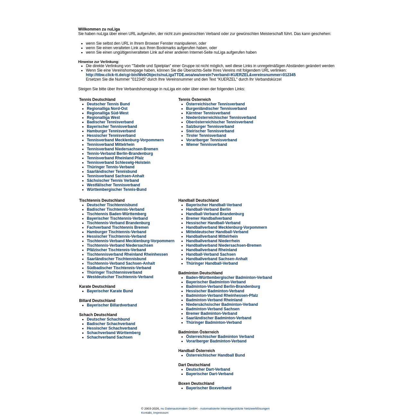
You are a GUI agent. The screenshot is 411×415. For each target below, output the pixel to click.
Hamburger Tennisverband (111, 131)
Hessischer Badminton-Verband (215, 291)
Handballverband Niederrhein (213, 241)
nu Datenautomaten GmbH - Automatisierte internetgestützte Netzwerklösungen (215, 408)
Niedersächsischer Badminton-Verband (222, 304)
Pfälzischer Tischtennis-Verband (116, 250)
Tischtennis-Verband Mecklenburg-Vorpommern (130, 241)
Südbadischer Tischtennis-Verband (119, 268)
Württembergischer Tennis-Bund (116, 189)
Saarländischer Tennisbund (112, 171)
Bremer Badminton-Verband (211, 313)
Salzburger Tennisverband (210, 126)
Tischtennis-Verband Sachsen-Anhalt (121, 263)
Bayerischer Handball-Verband (214, 205)
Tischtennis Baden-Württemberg (116, 214)
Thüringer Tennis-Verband (110, 167)
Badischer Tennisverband (110, 122)
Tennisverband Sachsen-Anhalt (115, 176)
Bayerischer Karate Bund (110, 291)
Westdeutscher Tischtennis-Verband (120, 277)
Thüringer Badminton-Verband (213, 322)
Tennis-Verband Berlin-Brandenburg (120, 153)
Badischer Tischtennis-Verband (115, 209)
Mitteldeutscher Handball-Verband (217, 232)
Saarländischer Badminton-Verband (218, 318)
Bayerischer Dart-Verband (209, 374)
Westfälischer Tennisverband (113, 185)
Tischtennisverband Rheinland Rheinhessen (127, 254)
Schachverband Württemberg (113, 333)
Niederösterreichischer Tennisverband (221, 117)
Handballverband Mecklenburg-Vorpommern (226, 227)
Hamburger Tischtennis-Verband (116, 232)
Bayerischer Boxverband (208, 388)
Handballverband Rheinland (211, 250)
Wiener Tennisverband (206, 144)
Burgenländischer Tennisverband (216, 108)
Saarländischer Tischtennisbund (116, 259)
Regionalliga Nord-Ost (107, 108)
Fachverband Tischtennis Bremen (118, 227)
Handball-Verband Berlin (208, 209)
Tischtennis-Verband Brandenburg (118, 223)
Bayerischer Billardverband (112, 305)
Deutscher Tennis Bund (108, 104)
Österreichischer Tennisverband (215, 104)
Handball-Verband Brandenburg (215, 214)
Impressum (160, 412)
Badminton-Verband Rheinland (214, 300)
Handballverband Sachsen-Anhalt (216, 259)
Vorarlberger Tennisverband (211, 140)
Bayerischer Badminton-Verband (216, 282)
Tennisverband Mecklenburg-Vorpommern (125, 140)
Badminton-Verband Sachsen (213, 309)
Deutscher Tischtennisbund (112, 205)
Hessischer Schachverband (112, 328)
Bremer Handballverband (209, 218)
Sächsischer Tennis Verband (113, 180)
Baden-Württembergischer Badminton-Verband (229, 277)
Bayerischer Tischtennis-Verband (117, 218)
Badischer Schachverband (111, 324)
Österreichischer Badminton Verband (220, 336)
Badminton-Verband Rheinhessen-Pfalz (222, 295)
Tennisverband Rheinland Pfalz (115, 158)
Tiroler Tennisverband (206, 135)
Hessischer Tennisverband (111, 135)
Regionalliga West (103, 117)
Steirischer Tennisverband (210, 131)
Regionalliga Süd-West (107, 113)
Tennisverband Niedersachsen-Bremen (122, 149)
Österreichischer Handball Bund (215, 355)
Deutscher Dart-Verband (208, 369)
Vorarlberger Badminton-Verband (216, 341)
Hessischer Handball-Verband (213, 223)
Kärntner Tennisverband (208, 113)
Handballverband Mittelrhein (212, 236)
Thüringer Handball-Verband (212, 263)
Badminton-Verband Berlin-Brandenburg (223, 286)
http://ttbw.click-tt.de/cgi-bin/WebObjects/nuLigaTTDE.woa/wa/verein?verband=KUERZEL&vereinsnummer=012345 (190, 75)
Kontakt (146, 412)
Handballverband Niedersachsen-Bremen (223, 245)
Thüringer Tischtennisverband (114, 272)
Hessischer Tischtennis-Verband (116, 236)
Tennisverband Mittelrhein (110, 144)
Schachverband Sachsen (109, 337)
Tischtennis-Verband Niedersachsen (120, 245)
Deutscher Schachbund (108, 319)
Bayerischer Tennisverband (112, 126)
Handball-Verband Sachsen (211, 254)
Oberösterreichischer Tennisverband (219, 122)
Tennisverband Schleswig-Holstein (118, 162)
